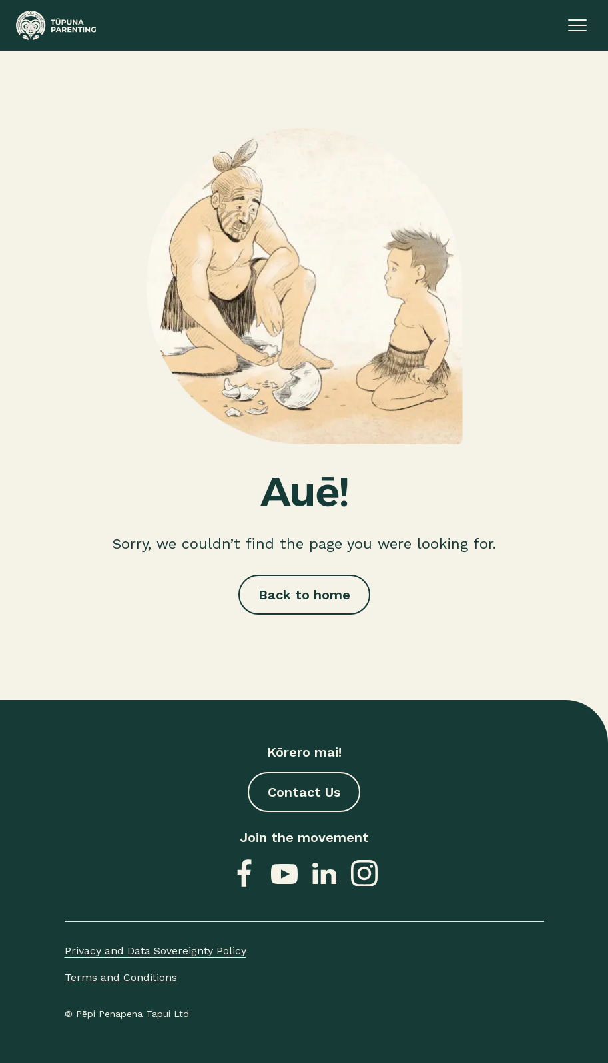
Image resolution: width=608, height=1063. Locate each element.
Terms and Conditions (121, 977)
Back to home (304, 595)
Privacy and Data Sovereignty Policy (155, 950)
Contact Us (304, 792)
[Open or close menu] (577, 25)
